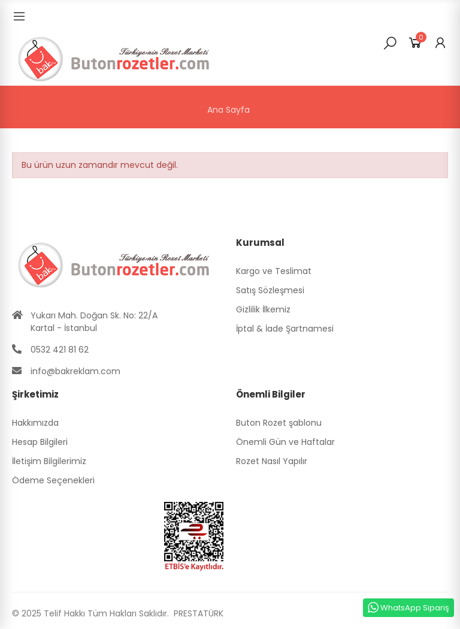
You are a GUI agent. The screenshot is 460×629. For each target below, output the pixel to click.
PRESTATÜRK (197, 613)
